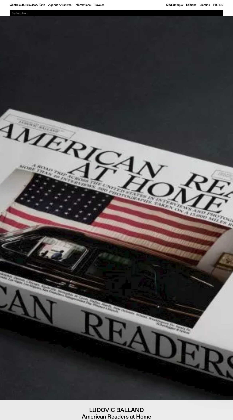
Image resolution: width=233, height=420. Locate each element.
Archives (66, 5)
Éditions (191, 5)
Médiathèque (174, 5)
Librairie (205, 5)
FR (215, 5)
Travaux (99, 5)
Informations (83, 5)
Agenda (53, 5)
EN (221, 5)
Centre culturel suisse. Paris (27, 5)
